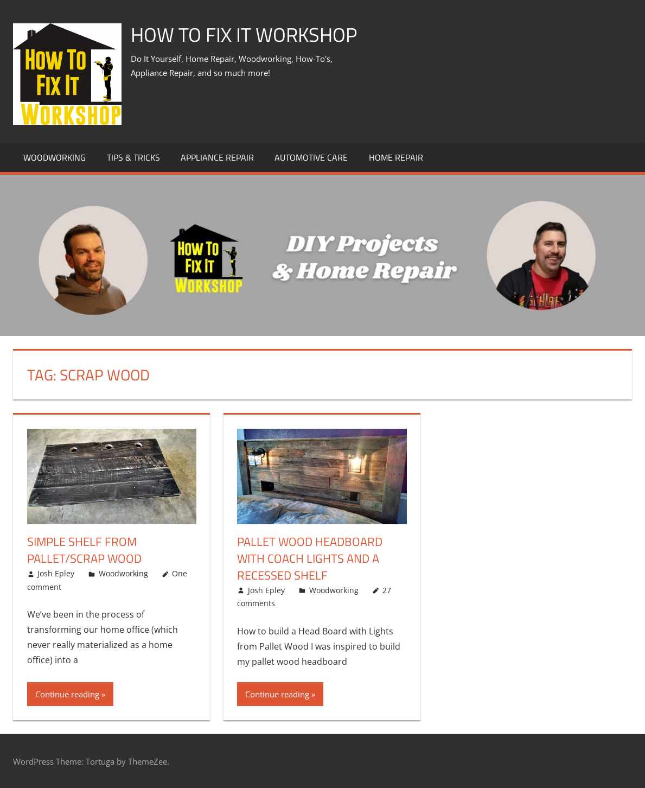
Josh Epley (55, 573)
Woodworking (54, 157)
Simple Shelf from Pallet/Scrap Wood (84, 550)
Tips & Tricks (133, 157)
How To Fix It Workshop (244, 34)
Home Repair (396, 157)
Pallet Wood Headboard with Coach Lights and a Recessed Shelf (309, 558)
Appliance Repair (217, 157)
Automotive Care (311, 157)
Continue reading (67, 694)
